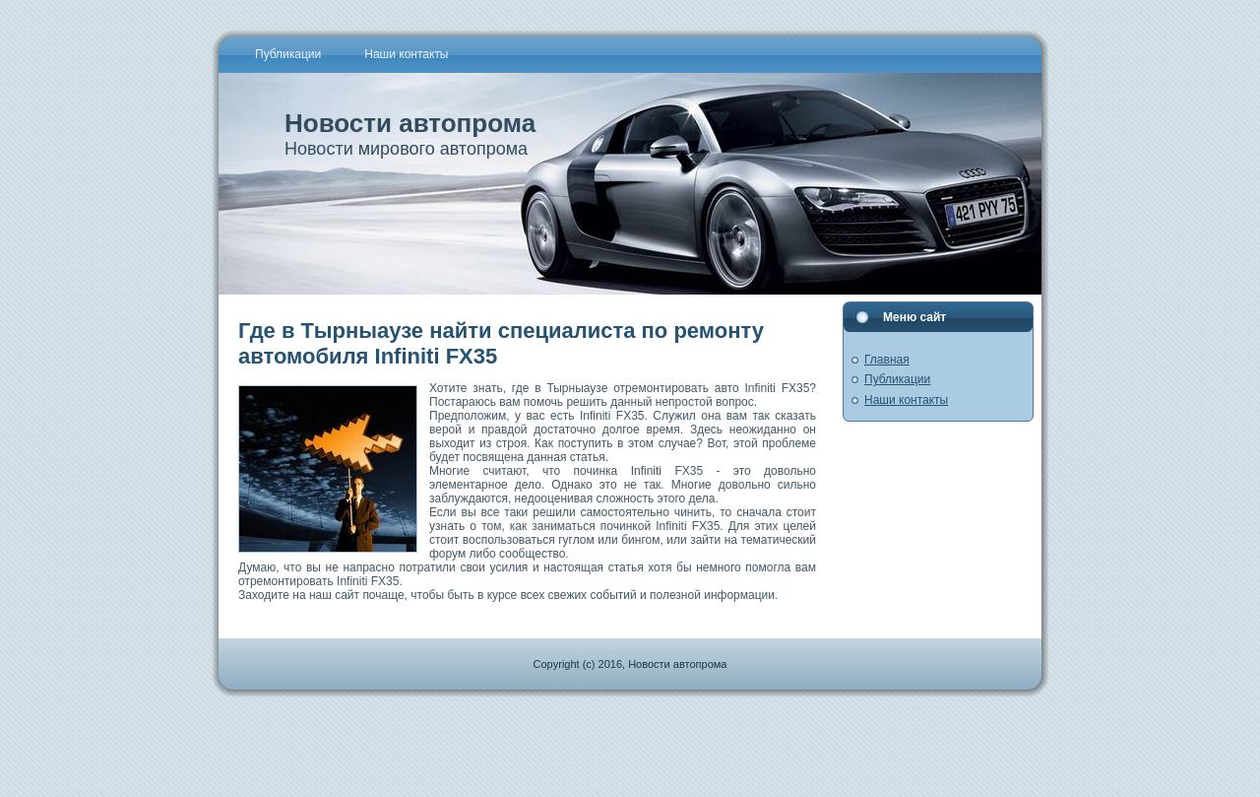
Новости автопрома (410, 123)
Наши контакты (906, 400)
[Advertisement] (630, 741)
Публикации (897, 379)
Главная (887, 359)
